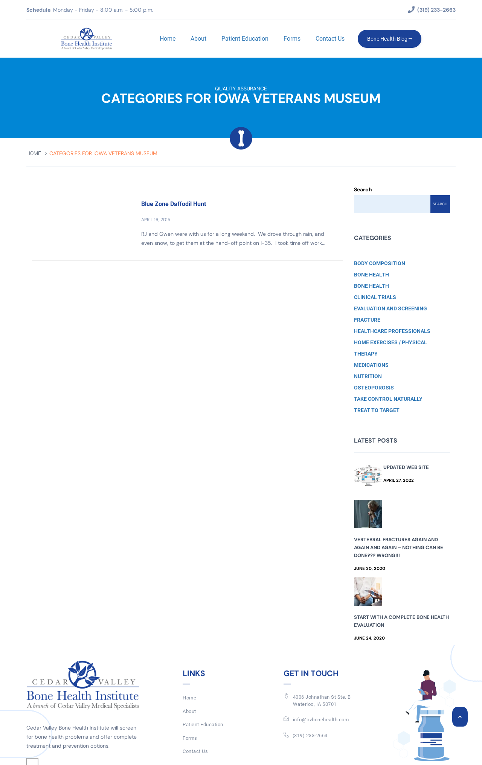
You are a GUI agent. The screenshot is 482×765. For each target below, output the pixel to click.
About (198, 38)
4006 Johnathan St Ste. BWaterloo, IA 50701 (322, 700)
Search (363, 189)
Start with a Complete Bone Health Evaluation (401, 621)
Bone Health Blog (389, 39)
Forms (292, 38)
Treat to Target (377, 410)
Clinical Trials (375, 297)
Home (167, 38)
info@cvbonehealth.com (321, 719)
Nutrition (368, 376)
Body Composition (379, 263)
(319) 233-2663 (310, 735)
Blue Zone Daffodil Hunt (173, 204)
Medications (371, 365)
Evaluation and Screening (390, 308)
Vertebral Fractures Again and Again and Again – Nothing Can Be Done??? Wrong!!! (398, 547)
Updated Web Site (406, 467)
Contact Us (330, 38)
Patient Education (244, 38)
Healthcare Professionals (392, 331)
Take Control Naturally (388, 399)
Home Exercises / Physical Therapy (390, 348)
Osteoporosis (374, 388)
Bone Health (371, 275)
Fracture (367, 320)
